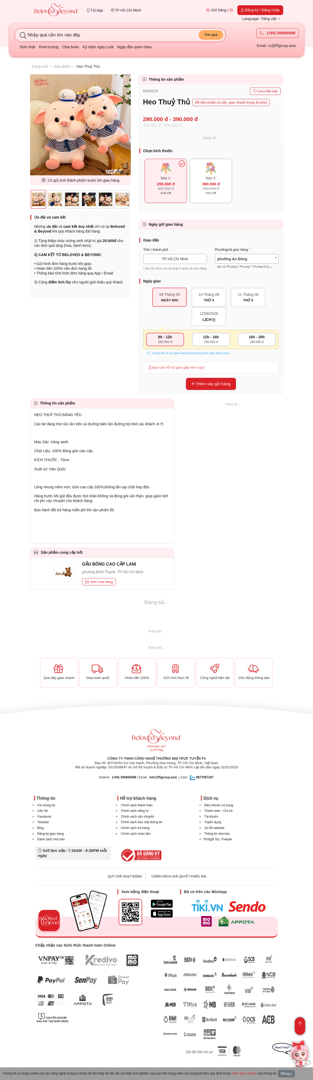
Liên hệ (42, 811)
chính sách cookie (243, 1073)
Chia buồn (70, 47)
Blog (40, 828)
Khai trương (49, 47)
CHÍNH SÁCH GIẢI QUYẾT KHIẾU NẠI (178, 876)
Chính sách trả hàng (135, 828)
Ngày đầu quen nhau (134, 47)
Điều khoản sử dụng (218, 805)
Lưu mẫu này (265, 91)
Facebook (44, 816)
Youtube (43, 822)
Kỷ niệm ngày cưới (98, 47)
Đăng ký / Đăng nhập (260, 10)
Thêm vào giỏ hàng (210, 384)
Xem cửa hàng (99, 582)
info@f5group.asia (163, 777)
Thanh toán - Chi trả (218, 811)
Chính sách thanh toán (137, 805)
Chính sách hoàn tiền (136, 834)
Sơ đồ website (214, 828)
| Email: (130, 777)
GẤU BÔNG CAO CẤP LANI (109, 564)
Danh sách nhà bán (51, 839)
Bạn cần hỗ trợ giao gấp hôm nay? (176, 367)
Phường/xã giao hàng (231, 250)
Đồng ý (286, 1074)
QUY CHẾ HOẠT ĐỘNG (125, 876)
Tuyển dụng (212, 822)
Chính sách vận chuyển (137, 816)
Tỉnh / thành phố (155, 250)
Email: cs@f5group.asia (276, 46)
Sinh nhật (27, 47)
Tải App (95, 10)
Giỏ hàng (219, 10)
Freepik (226, 839)
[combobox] (247, 259)
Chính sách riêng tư (134, 811)
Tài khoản (211, 816)
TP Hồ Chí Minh (126, 10)
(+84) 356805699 (277, 33)
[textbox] (246, 263)
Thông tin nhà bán (217, 834)
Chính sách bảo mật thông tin (141, 822)
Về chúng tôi (46, 805)
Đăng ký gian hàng (50, 834)
